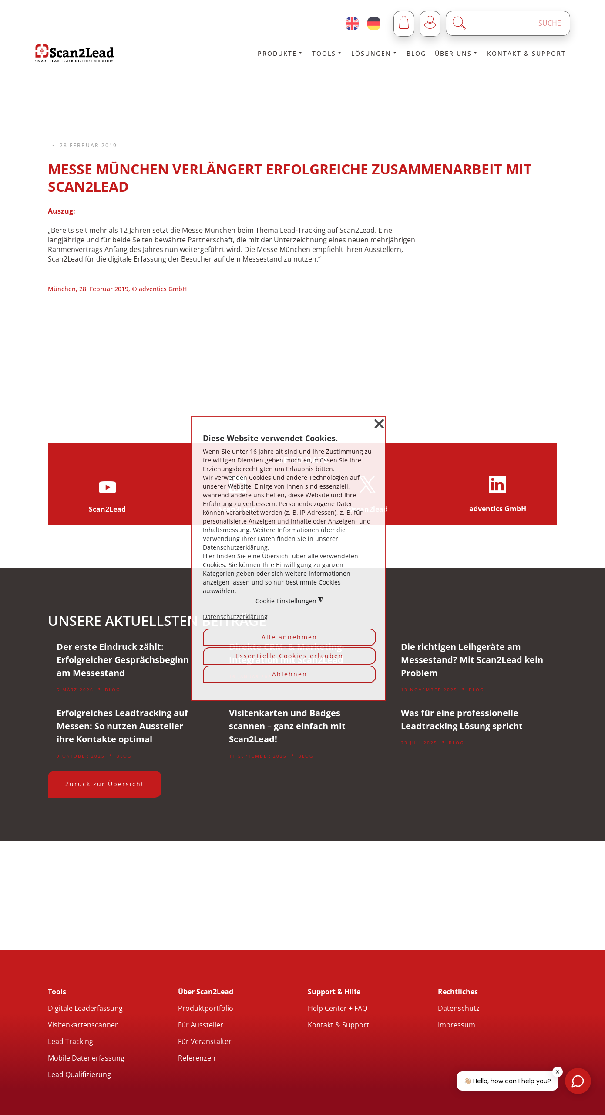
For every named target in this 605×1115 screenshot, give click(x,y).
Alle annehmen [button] (289, 637)
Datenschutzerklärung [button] (235, 616)
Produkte (280, 53)
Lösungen (374, 53)
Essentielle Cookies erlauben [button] (289, 656)
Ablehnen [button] (289, 674)
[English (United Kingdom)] (352, 23)
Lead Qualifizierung (79, 1074)
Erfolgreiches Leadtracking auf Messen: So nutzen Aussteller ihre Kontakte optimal (122, 726)
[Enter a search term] (515, 23)
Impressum (456, 1025)
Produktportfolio (205, 1008)
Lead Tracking (70, 1041)
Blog (416, 53)
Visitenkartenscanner (83, 1025)
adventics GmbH (497, 508)
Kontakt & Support (526, 53)
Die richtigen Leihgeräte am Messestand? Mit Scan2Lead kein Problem (472, 660)
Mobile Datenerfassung (86, 1058)
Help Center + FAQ (337, 1008)
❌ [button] (379, 424)
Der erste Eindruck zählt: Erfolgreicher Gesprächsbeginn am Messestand (123, 660)
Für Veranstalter (205, 1041)
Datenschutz (459, 1008)
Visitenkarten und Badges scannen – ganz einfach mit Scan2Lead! (287, 726)
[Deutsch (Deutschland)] (374, 23)
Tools (327, 53)
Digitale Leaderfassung (85, 1008)
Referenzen (196, 1058)
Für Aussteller (200, 1025)
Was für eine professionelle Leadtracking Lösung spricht (462, 719)
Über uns (456, 53)
